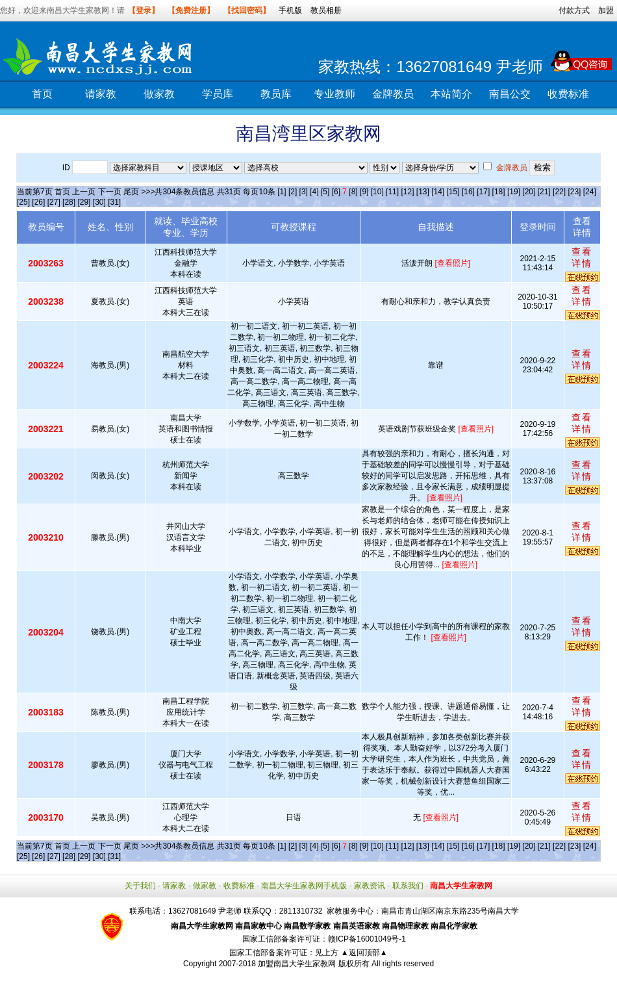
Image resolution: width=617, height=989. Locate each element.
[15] (453, 191)
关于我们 (140, 885)
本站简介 (451, 93)
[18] (498, 191)
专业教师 (334, 93)
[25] (23, 202)
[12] (407, 191)
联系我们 (407, 885)
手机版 (290, 10)
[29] (83, 202)
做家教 (159, 93)
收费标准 (568, 93)
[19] (513, 191)
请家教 (100, 93)
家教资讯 (369, 885)
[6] (336, 191)
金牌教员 (393, 93)
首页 (42, 93)
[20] (528, 191)
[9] (364, 191)
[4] (314, 191)
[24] (589, 191)
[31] (114, 202)
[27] (53, 202)
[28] (68, 202)
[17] (483, 191)
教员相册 (326, 10)
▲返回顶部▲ (364, 952)
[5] (325, 191)
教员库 (276, 93)
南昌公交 (510, 93)
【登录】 (143, 10)
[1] (281, 191)
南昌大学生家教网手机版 (304, 885)
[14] (437, 191)
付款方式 (574, 10)
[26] (38, 202)
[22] (559, 191)
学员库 (217, 93)
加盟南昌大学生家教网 (297, 963)
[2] (292, 191)
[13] (422, 191)
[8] (353, 191)
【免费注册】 (191, 10)
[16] (468, 191)
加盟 (606, 10)
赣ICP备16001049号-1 (367, 939)
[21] (544, 191)
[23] (574, 191)
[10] (377, 191)
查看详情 (582, 257)
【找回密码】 (246, 10)
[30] (99, 202)
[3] (303, 191)
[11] (392, 191)
